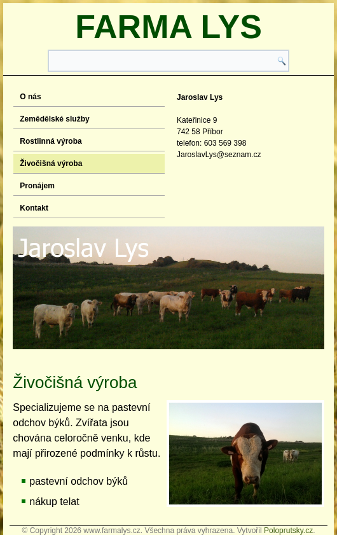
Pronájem (37, 185)
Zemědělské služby (54, 119)
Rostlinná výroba (50, 141)
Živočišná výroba (51, 163)
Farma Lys (168, 26)
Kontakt (34, 208)
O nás (30, 96)
